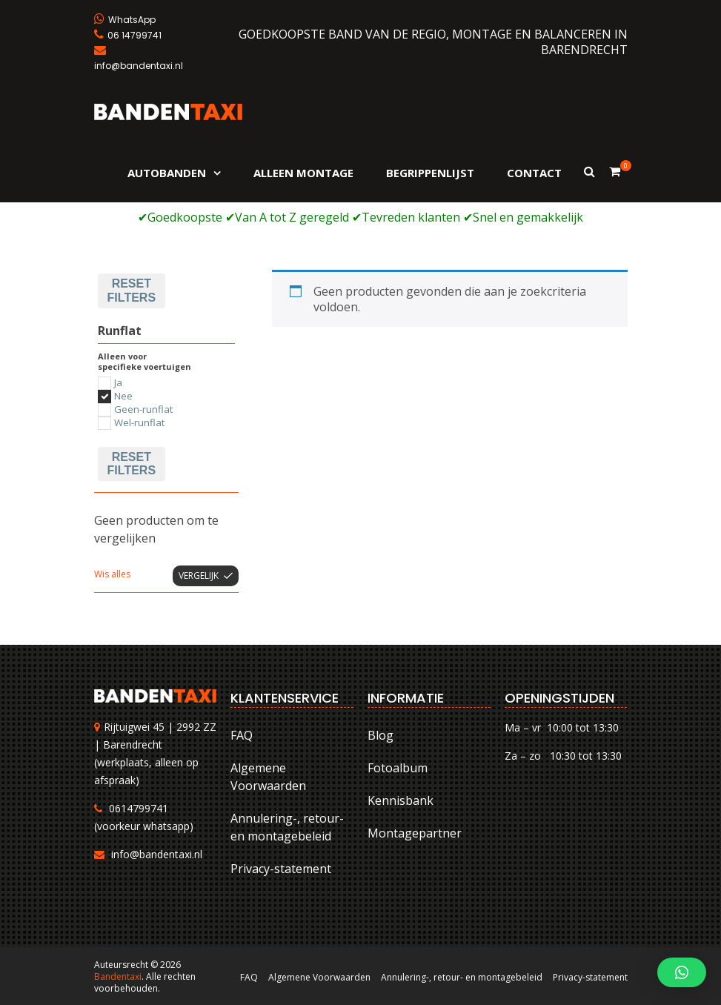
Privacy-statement (280, 868)
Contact (534, 172)
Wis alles (112, 574)
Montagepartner (415, 833)
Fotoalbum (398, 768)
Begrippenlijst (430, 172)
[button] (681, 972)
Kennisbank (400, 800)
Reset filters (131, 290)
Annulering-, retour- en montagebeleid (287, 827)
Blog (380, 735)
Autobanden (166, 172)
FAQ (241, 735)
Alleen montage (303, 172)
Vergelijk (199, 575)
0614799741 (138, 808)
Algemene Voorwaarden (268, 777)
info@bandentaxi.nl (156, 854)
